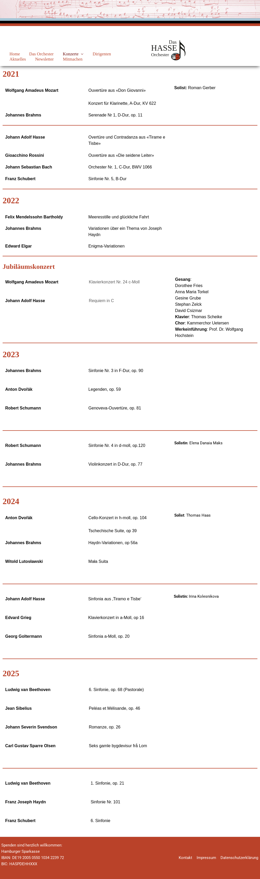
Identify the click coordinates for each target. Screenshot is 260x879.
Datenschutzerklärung (240, 858)
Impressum (207, 858)
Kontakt (187, 858)
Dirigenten (88, 53)
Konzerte (61, 53)
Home (12, 53)
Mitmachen (40, 59)
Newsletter (16, 59)
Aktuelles (111, 53)
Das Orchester (35, 53)
